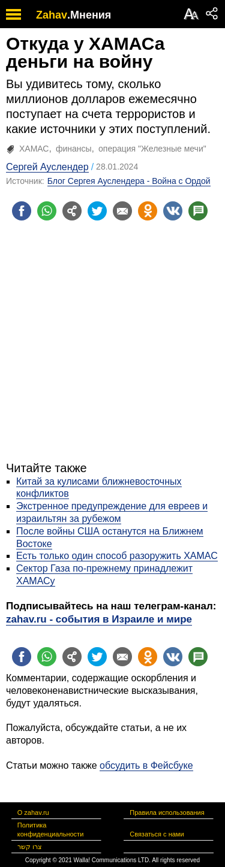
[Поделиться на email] (122, 210)
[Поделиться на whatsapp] (46, 210)
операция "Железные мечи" (152, 148)
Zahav (51, 15)
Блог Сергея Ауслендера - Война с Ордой (129, 181)
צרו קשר (29, 846)
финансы (74, 148)
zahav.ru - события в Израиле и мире (99, 619)
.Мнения (89, 15)
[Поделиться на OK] (147, 210)
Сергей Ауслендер (47, 167)
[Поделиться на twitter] (97, 210)
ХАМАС (34, 148)
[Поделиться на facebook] (21, 210)
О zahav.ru (33, 812)
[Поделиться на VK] (172, 210)
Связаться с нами (157, 834)
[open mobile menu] (13, 14)
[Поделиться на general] (72, 210)
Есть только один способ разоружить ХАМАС (117, 556)
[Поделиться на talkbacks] (198, 210)
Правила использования (167, 812)
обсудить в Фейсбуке (146, 765)
